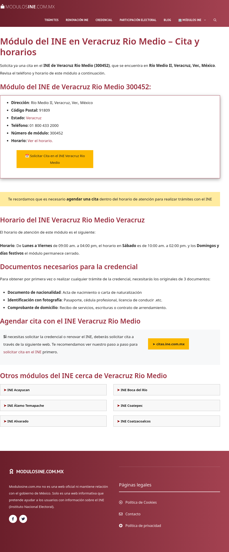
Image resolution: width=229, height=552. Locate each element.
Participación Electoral (138, 20)
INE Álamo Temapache (25, 405)
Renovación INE (77, 20)
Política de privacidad (143, 525)
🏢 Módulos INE (194, 20)
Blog (167, 20)
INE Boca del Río (134, 390)
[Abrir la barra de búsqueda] (215, 20)
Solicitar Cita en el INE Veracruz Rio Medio (55, 159)
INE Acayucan (18, 390)
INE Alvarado (18, 421)
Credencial (103, 20)
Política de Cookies (141, 502)
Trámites (51, 20)
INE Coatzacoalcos (136, 421)
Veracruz (33, 117)
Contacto (133, 514)
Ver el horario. (40, 140)
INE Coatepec (132, 405)
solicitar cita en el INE (22, 351)
